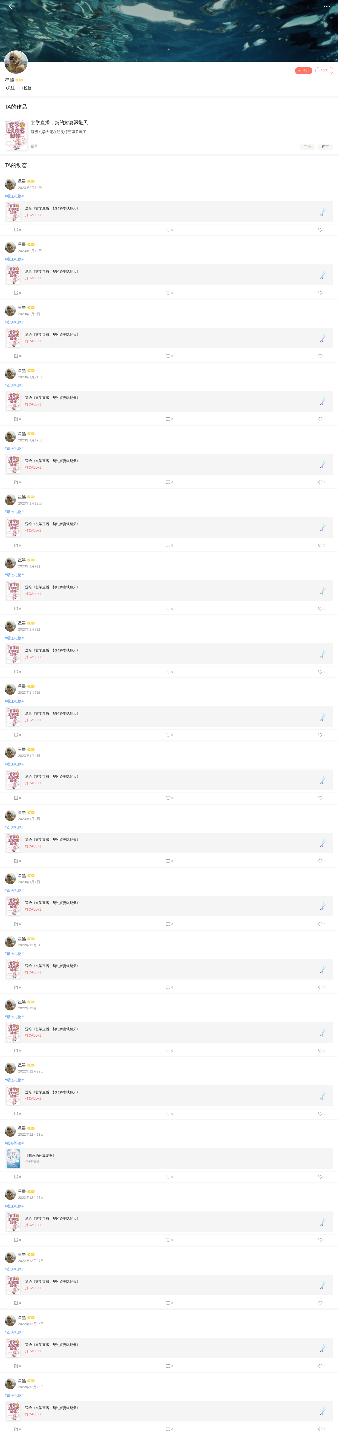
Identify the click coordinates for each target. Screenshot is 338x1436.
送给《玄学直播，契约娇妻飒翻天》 (52, 208)
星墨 (9, 80)
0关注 (10, 88)
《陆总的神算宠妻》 (40, 1156)
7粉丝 (26, 88)
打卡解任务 (32, 1161)
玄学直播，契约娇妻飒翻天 (59, 122)
